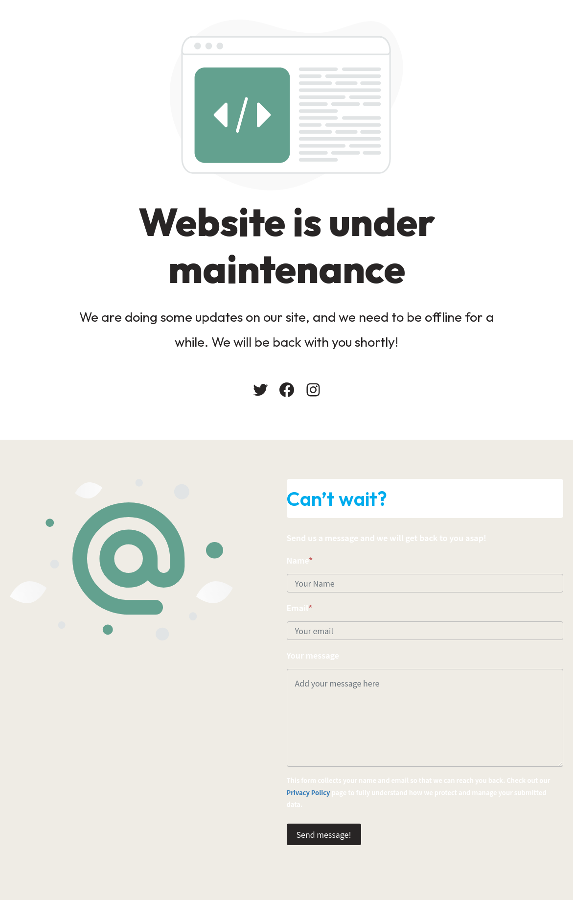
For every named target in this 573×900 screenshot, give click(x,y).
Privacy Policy (308, 792)
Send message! (324, 834)
